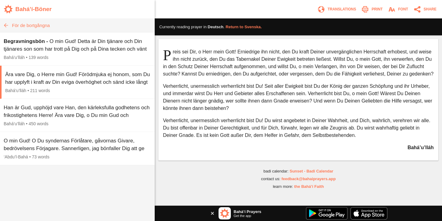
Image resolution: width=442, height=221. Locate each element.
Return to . (244, 27)
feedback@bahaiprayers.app (308, 178)
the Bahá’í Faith (309, 186)
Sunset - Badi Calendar (311, 171)
